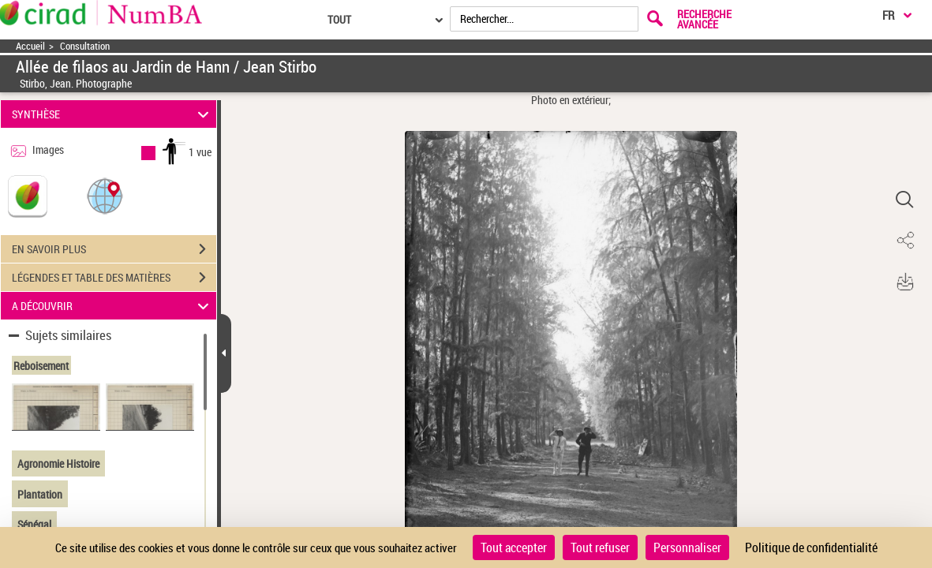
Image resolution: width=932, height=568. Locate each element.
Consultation (85, 46)
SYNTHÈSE (113, 114)
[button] (105, 195)
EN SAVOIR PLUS (114, 249)
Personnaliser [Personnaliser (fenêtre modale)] (687, 547)
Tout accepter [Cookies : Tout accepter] (514, 547)
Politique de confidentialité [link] (811, 547)
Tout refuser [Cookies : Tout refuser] (600, 547)
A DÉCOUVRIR (113, 306)
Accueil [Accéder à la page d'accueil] (30, 46)
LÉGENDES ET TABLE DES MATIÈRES (114, 278)
